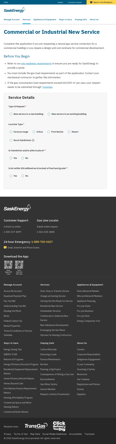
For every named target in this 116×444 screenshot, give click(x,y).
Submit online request (48, 226)
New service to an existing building (69, 114)
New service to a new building (28, 114)
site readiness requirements (36, 63)
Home (6, 2)
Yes (15, 158)
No (26, 158)
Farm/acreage (21, 131)
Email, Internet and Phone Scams (25, 247)
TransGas (47, 87)
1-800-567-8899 (12, 231)
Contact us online (13, 226)
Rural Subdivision (24, 140)
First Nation (57, 131)
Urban (40, 131)
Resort (75, 131)
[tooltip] (33, 140)
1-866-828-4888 (46, 231)
